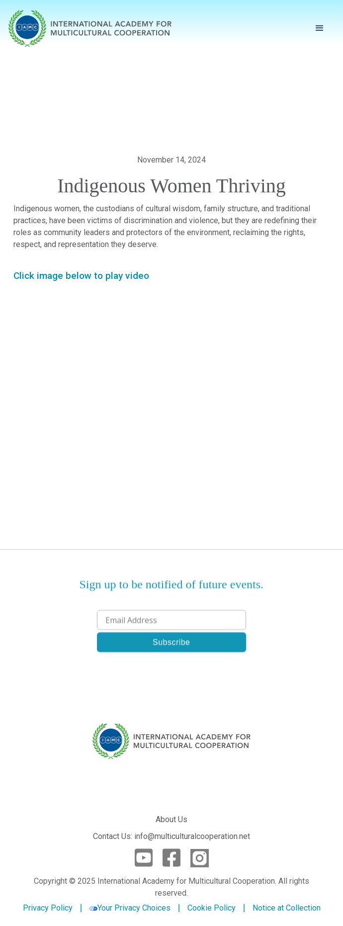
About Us (171, 819)
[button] (320, 28)
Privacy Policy (48, 908)
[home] (90, 28)
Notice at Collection (287, 908)
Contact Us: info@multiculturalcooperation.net (171, 836)
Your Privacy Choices (130, 908)
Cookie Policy (211, 908)
